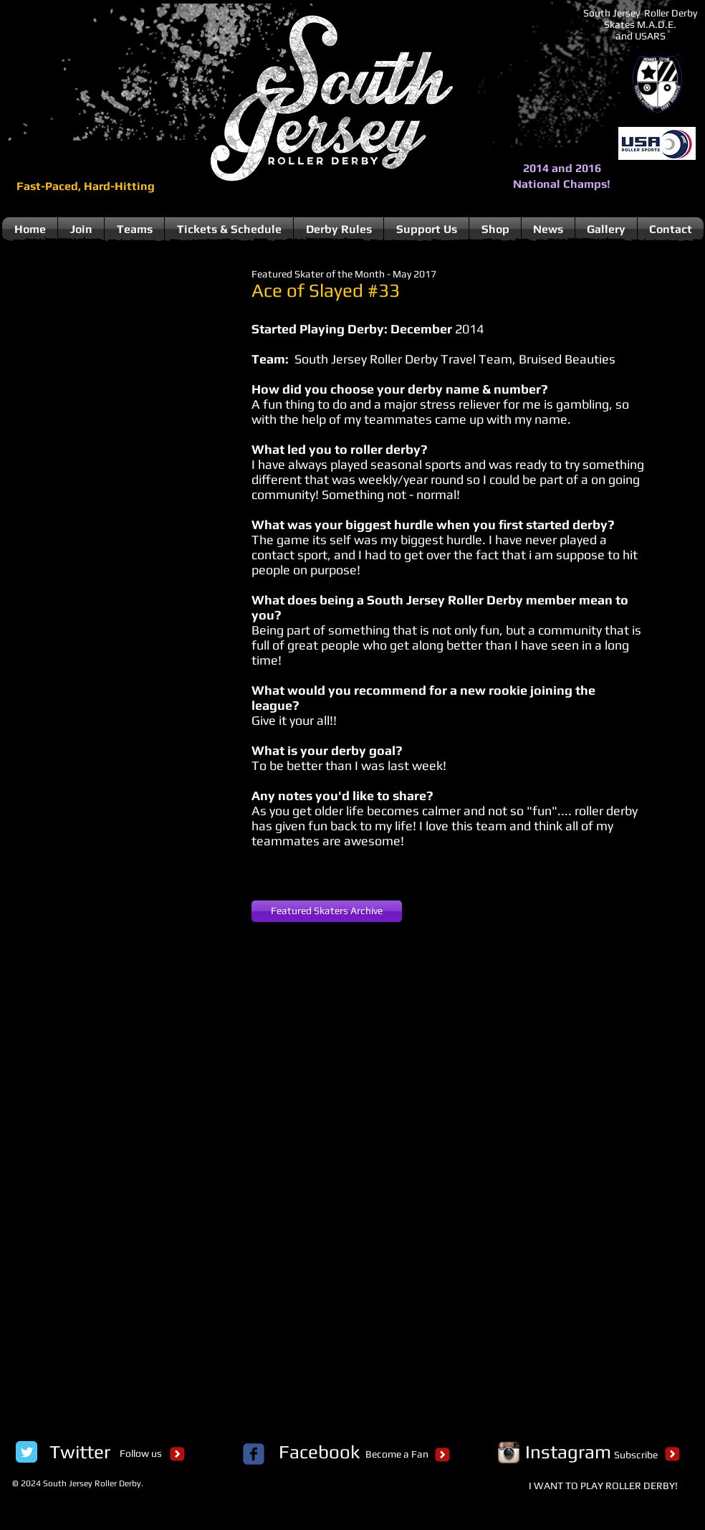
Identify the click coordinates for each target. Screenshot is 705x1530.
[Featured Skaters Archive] (326, 911)
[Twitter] (79, 1452)
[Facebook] (319, 1452)
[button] (118, 381)
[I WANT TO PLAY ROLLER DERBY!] (603, 1486)
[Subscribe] (636, 1455)
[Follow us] (140, 1454)
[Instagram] (568, 1452)
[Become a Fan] (397, 1455)
